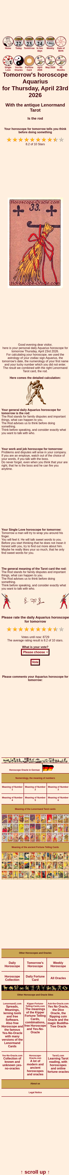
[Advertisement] (34, 18)
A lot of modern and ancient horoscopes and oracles (35, 1064)
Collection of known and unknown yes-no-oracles (12, 1061)
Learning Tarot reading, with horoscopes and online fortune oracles (58, 1062)
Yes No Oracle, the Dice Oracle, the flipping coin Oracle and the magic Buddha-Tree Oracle (58, 1014)
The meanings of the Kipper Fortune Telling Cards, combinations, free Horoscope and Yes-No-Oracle (35, 1017)
